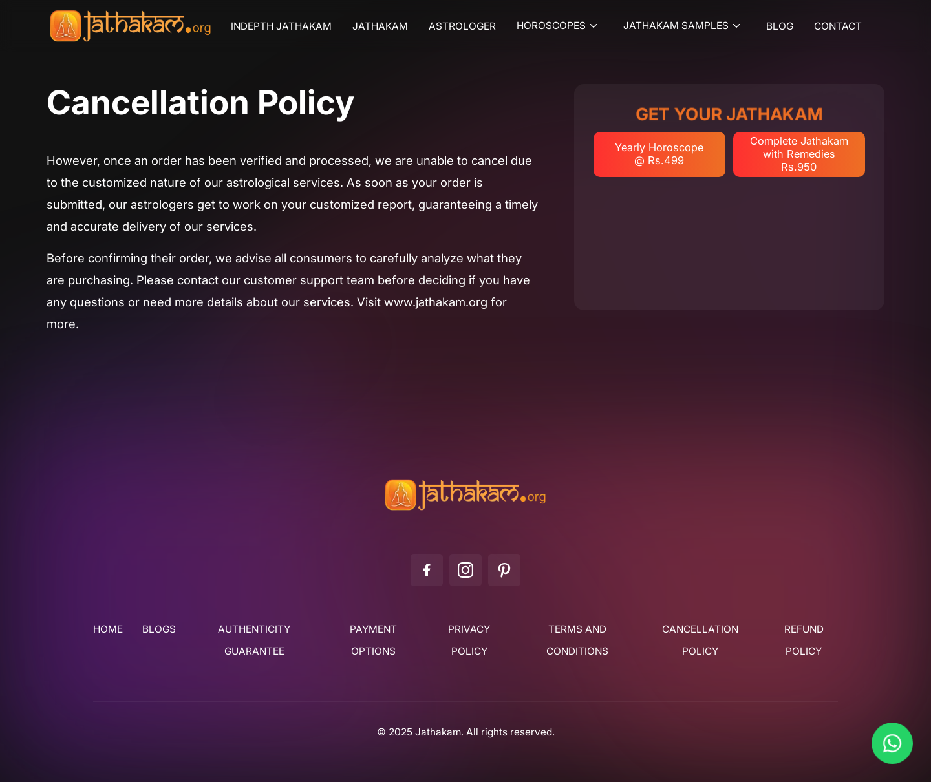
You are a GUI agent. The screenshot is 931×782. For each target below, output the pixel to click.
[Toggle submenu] (595, 26)
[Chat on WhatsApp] (892, 743)
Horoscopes (551, 26)
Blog (779, 26)
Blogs (159, 629)
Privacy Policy (469, 640)
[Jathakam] (465, 510)
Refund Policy (804, 640)
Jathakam (380, 26)
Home (108, 629)
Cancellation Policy (700, 640)
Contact (838, 26)
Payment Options (373, 640)
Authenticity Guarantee (254, 640)
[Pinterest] (504, 570)
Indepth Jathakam (281, 26)
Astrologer (462, 26)
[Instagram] (465, 570)
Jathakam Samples (676, 26)
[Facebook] (427, 570)
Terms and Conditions (577, 640)
